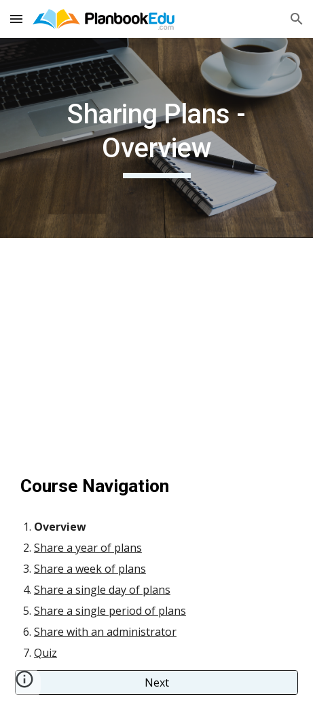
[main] (156, 138)
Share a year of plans (88, 547)
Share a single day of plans (102, 589)
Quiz (45, 652)
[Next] (156, 682)
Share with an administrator (105, 631)
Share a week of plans (90, 568)
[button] (16, 18)
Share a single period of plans (110, 610)
